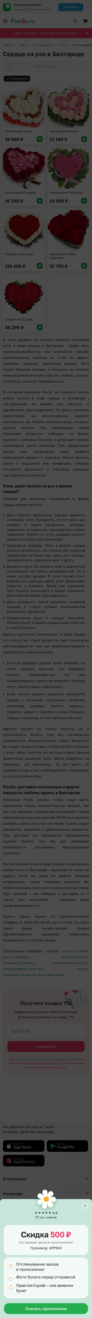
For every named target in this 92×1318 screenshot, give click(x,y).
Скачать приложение (46, 1308)
